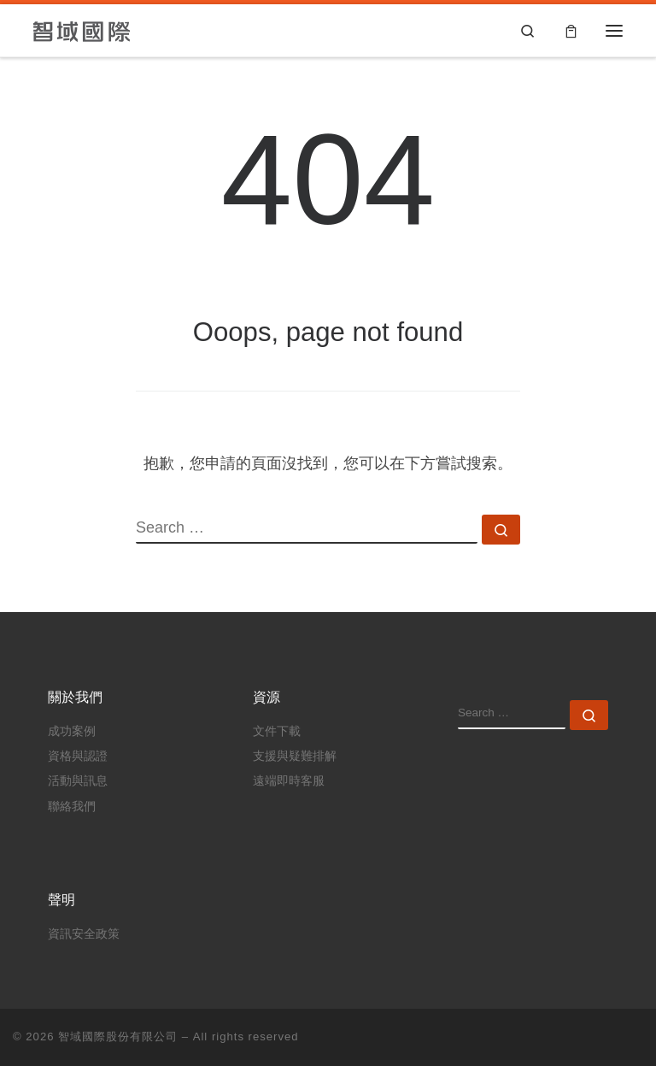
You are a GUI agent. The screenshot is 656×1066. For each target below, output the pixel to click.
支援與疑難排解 (295, 756)
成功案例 (72, 731)
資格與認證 (78, 756)
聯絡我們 (72, 806)
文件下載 (277, 731)
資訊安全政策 (84, 934)
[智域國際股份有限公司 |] (82, 30)
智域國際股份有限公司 (118, 1036)
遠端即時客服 (289, 780)
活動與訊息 (78, 780)
